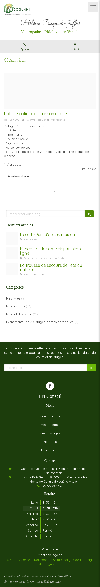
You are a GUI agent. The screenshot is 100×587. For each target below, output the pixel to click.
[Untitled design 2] (12, 238)
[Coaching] (12, 253)
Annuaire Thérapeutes (45, 582)
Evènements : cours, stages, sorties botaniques (40, 322)
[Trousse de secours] (12, 269)
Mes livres (13, 298)
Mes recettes (15, 306)
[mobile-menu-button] (93, 7)
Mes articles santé (19, 314)
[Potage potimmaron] (50, 91)
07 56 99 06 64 (53, 486)
